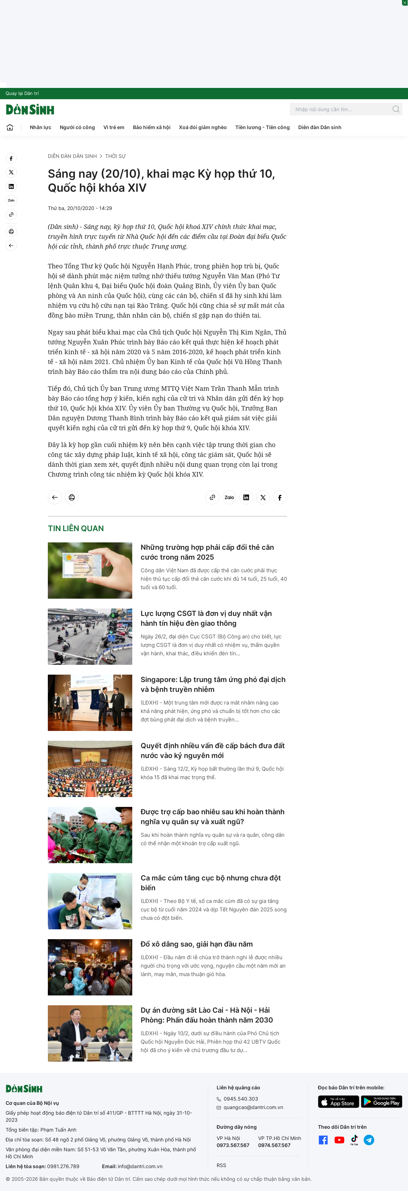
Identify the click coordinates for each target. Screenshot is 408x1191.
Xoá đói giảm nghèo (203, 127)
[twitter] (11, 172)
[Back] (11, 245)
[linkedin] (11, 186)
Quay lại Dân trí (22, 93)
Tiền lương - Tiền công (262, 127)
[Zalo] (11, 200)
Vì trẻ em (114, 127)
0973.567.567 (233, 1145)
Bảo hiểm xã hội (152, 127)
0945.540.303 (241, 1099)
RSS (221, 1165)
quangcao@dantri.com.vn (253, 1107)
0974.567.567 (274, 1145)
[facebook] (11, 158)
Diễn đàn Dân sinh (320, 127)
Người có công (77, 127)
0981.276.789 (63, 1166)
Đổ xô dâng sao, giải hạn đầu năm (197, 944)
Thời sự (115, 156)
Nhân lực (40, 127)
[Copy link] (11, 214)
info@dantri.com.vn (140, 1166)
